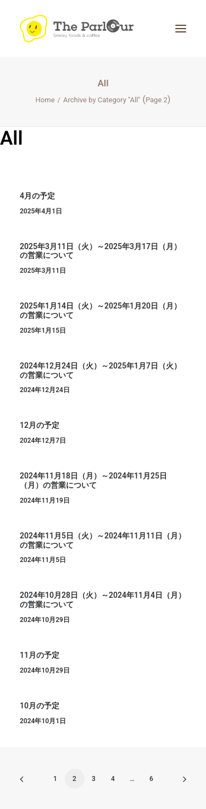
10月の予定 (39, 705)
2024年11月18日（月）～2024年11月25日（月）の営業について (93, 480)
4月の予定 (37, 195)
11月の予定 (39, 655)
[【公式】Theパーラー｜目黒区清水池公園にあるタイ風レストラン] (76, 28)
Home (45, 100)
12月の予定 (39, 425)
